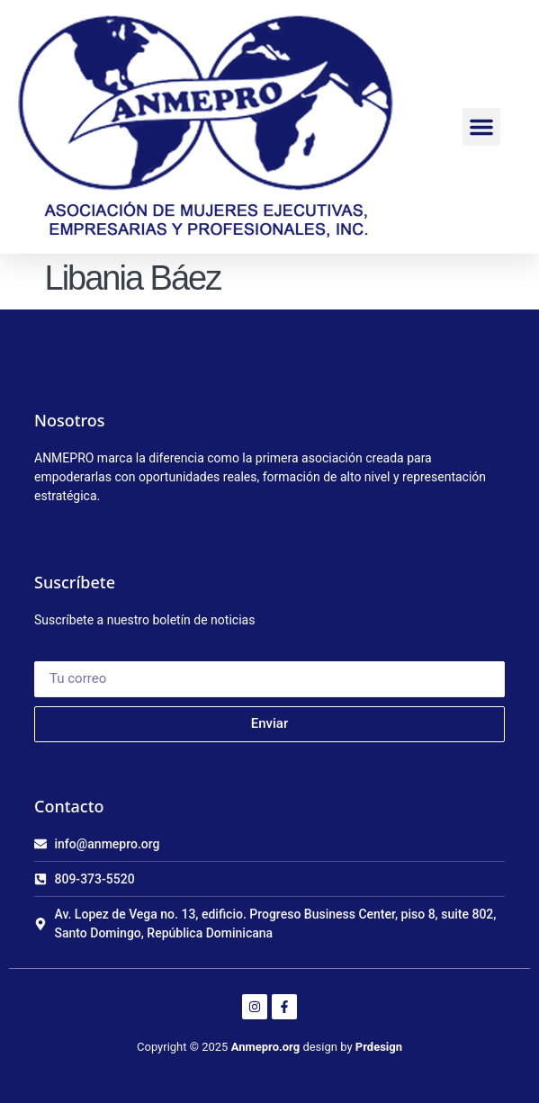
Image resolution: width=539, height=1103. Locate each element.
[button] (481, 127)
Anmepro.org (266, 1047)
